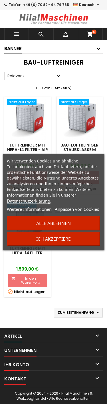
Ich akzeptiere (53, 239)
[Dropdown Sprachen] (86, 5)
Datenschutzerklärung (28, 201)
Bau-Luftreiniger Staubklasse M (79, 147)
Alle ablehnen (53, 223)
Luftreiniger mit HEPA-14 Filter (27, 251)
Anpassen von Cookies (77, 209)
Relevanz (34, 76)
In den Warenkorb (25, 280)
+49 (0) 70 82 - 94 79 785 (46, 4)
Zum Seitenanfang (79, 312)
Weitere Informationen (29, 209)
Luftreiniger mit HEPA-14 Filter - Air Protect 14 (27, 149)
